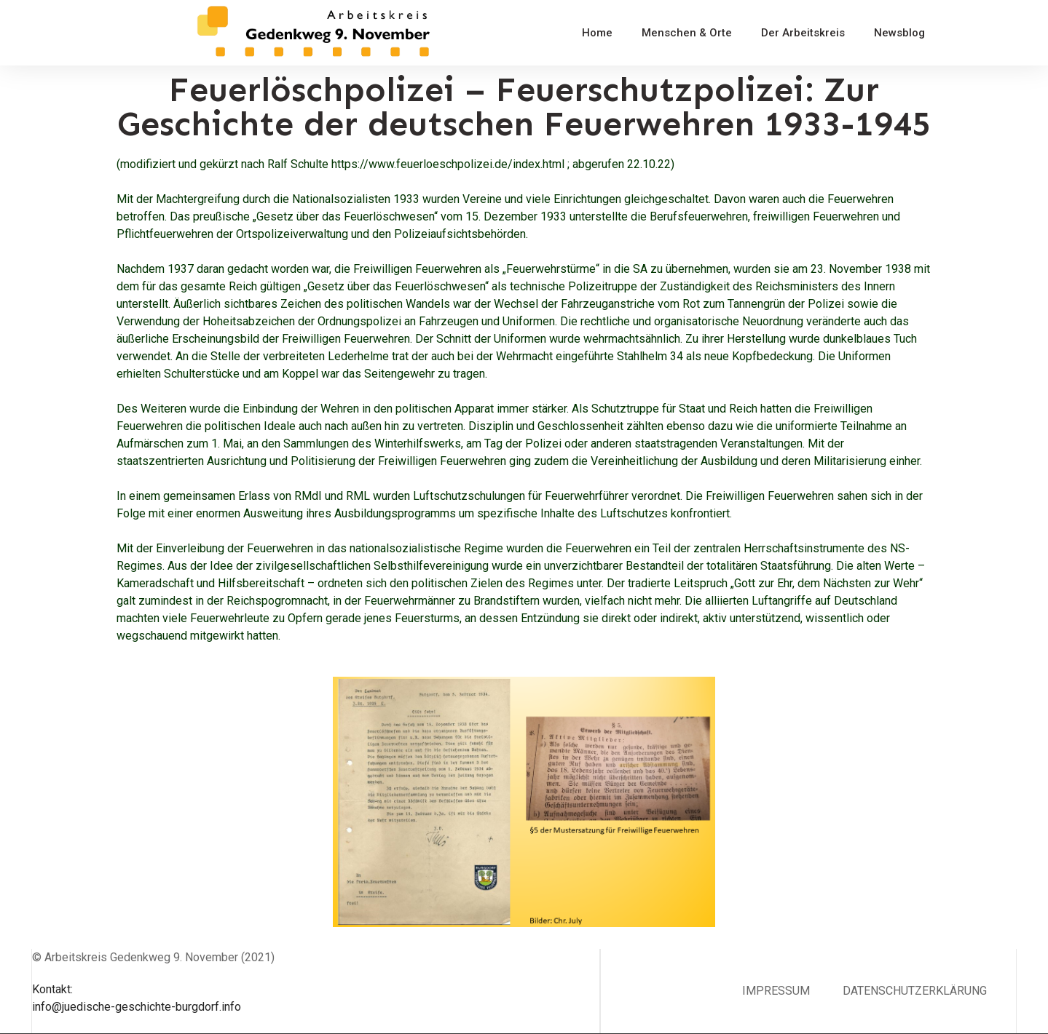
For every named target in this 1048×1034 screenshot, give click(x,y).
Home (597, 32)
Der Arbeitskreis (803, 32)
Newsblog (899, 32)
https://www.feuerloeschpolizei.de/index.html (447, 164)
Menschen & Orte (687, 32)
